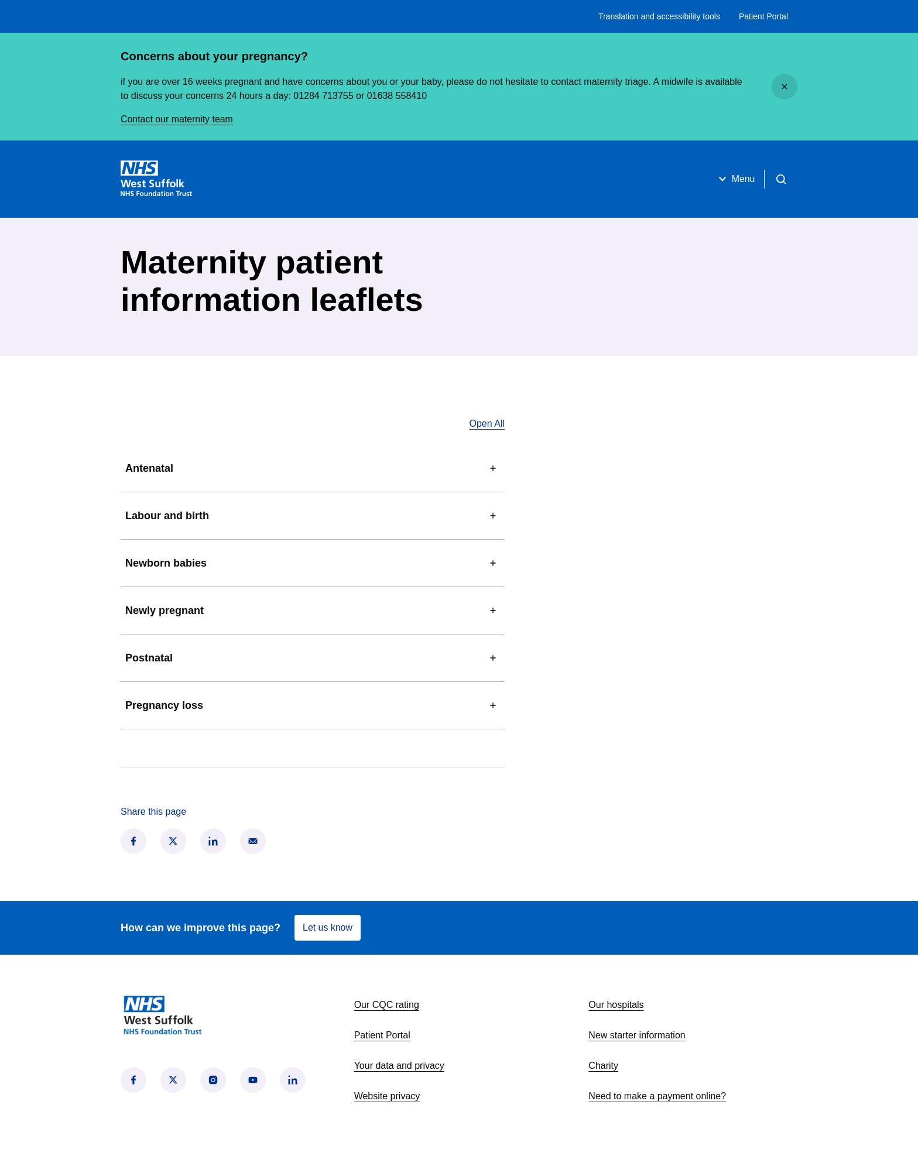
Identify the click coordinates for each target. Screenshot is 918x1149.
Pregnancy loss (312, 705)
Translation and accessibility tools (659, 16)
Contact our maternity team (177, 119)
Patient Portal (763, 16)
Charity (603, 1066)
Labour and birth (312, 516)
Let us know (327, 927)
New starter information (636, 1035)
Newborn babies (312, 563)
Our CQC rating (386, 1005)
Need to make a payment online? (657, 1096)
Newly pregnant (312, 610)
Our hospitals (615, 1005)
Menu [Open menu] (735, 179)
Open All (487, 423)
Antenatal (312, 468)
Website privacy (387, 1096)
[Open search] (781, 179)
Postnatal (312, 658)
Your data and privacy (399, 1066)
